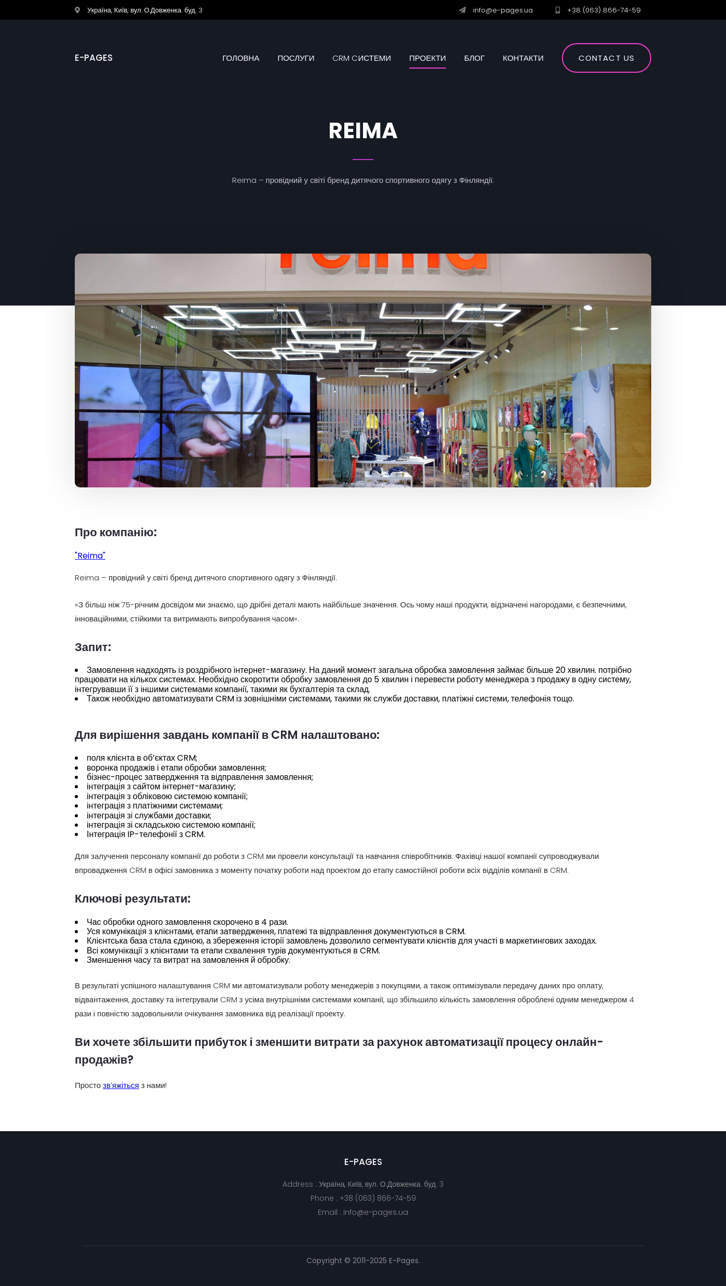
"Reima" (90, 556)
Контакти (523, 57)
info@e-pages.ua (503, 10)
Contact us (607, 57)
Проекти (427, 57)
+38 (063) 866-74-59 (604, 10)
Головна (240, 57)
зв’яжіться (121, 1085)
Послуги (295, 57)
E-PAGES (94, 58)
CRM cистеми (361, 57)
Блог (474, 57)
